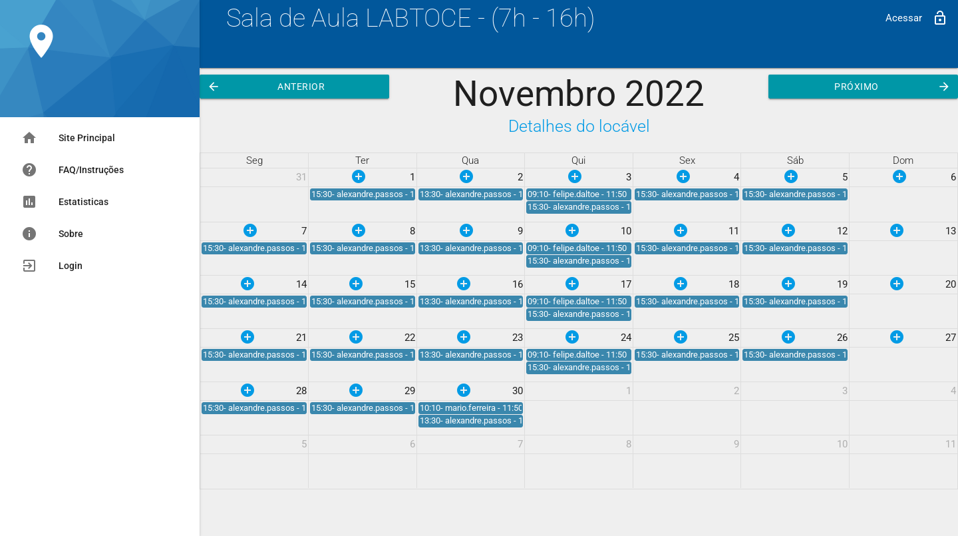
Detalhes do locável (579, 126)
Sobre (52, 234)
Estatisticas (64, 202)
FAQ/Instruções (72, 170)
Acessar (916, 18)
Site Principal (68, 138)
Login (51, 266)
